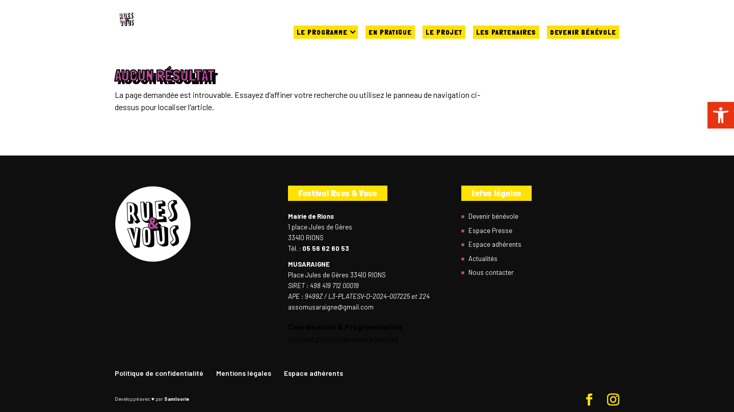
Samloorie (176, 399)
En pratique (390, 32)
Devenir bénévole (583, 32)
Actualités (482, 258)
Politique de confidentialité (159, 373)
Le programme (322, 32)
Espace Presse (490, 230)
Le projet (444, 32)
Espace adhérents (494, 244)
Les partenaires (506, 32)
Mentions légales (243, 373)
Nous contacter (491, 272)
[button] (720, 115)
